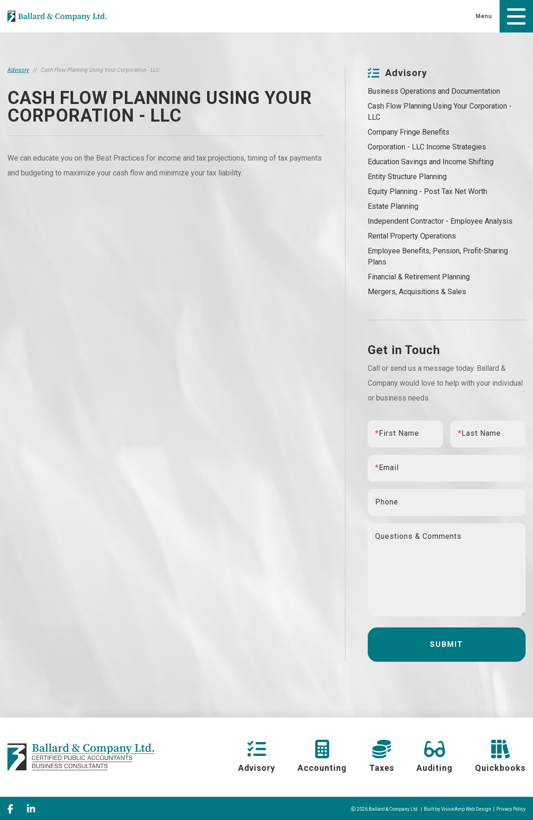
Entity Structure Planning (407, 176)
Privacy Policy (511, 807)
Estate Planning (393, 206)
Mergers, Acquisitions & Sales (417, 291)
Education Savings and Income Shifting (431, 161)
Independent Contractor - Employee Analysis (440, 221)
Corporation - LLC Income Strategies (427, 146)
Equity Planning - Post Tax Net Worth (427, 191)
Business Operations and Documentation (434, 91)
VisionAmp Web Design (466, 807)
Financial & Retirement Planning (419, 276)
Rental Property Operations (412, 236)
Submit (446, 644)
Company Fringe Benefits (408, 132)
